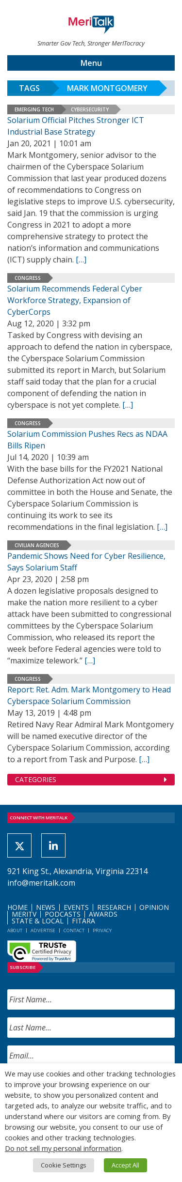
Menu (91, 63)
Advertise (43, 930)
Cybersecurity (90, 109)
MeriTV (24, 914)
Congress (28, 278)
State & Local (38, 920)
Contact (74, 930)
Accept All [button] (125, 1165)
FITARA (83, 920)
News (45, 907)
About (14, 930)
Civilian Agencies (37, 545)
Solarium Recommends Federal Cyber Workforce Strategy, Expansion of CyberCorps (74, 300)
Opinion (154, 907)
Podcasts (63, 914)
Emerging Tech (34, 109)
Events (76, 907)
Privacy (102, 930)
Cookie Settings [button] (63, 1165)
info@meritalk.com (41, 882)
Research (114, 907)
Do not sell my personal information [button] (63, 1148)
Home (17, 907)
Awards (103, 914)
